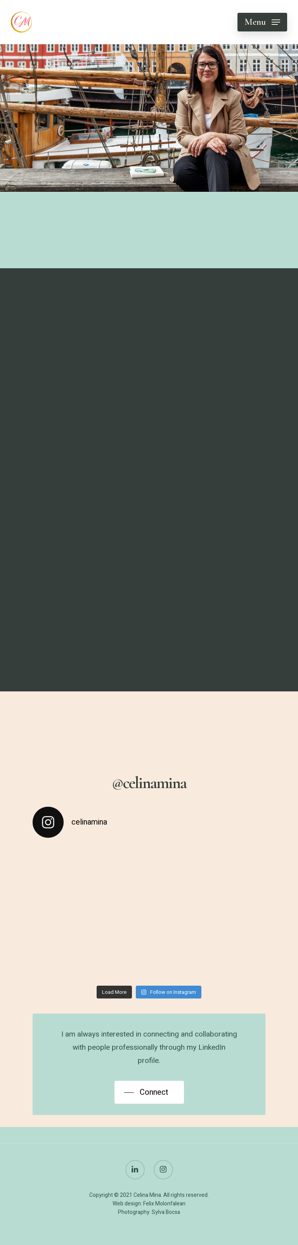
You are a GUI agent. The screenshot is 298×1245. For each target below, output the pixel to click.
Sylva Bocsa (166, 1212)
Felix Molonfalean (164, 1204)
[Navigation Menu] (262, 22)
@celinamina (149, 783)
